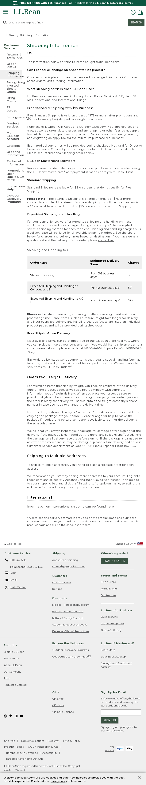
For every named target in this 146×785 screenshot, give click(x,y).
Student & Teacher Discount (69, 624)
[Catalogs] (11, 145)
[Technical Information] (11, 163)
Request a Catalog (15, 684)
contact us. (106, 240)
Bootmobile (108, 595)
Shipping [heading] (58, 553)
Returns (57, 588)
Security (53, 740)
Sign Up (109, 720)
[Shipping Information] (11, 74)
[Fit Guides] (11, 109)
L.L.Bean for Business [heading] (117, 610)
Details (128, 2)
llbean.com (35, 480)
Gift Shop (58, 698)
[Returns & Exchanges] (11, 56)
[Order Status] (11, 65)
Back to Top (13, 543)
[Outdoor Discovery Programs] (11, 199)
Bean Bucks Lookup (113, 656)
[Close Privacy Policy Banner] (139, 778)
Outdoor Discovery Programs (70, 649)
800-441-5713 (15, 560)
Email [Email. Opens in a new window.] (11, 580)
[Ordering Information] (11, 153)
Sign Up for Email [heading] (113, 692)
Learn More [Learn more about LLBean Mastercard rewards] (108, 649)
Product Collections (32, 740)
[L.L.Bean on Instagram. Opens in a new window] (16, 715)
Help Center (15, 587)
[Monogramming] (11, 117)
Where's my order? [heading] (115, 553)
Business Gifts (109, 616)
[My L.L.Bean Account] (11, 136)
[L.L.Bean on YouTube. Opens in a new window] (21, 715)
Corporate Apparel (112, 623)
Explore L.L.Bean (14, 651)
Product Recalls (14, 746)
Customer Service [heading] (18, 553)
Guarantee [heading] (60, 576)
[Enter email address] (121, 712)
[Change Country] (129, 544)
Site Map (9, 740)
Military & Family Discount (67, 618)
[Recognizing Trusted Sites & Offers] (11, 87)
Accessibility (49, 752)
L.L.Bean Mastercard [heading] (118, 643)
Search (136, 22)
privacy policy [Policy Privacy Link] (58, 781)
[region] (73, 3)
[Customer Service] (11, 47)
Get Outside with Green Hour (71, 656)
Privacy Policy (115, 730)
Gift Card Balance (63, 711)
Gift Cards (58, 705)
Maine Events (109, 588)
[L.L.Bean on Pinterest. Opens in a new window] (10, 715)
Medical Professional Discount (70, 604)
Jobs (6, 678)
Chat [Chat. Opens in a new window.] (11, 573)
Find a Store (108, 581)
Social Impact (12, 658)
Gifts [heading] (55, 692)
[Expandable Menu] (5, 12)
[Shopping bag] (141, 12)
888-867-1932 (35, 566)
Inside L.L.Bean (13, 664)
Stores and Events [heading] (114, 575)
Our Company (12, 671)
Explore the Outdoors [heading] (68, 643)
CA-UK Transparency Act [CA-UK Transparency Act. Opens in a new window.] (43, 746)
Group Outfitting (111, 630)
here (110, 506)
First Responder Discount (67, 611)
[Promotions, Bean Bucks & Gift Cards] (11, 175)
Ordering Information (68, 81)
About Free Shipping (65, 559)
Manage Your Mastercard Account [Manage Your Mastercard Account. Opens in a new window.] (116, 665)
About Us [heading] (10, 645)
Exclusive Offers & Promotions (70, 631)
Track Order (114, 561)
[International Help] (11, 188)
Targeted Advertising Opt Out (24, 758)
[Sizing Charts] (11, 99)
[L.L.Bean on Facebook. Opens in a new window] (5, 715)
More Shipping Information (68, 566)
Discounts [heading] (59, 598)
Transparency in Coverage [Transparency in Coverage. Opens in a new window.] (22, 752)
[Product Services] (11, 125)
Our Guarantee (61, 582)
